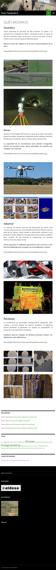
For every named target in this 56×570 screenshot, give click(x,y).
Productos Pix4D (6, 473)
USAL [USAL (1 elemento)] (43, 448)
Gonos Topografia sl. (9, 13)
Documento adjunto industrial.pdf (24, 424)
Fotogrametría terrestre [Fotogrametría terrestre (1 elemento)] (27, 446)
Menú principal (53, 13)
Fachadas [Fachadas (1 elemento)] (41, 442)
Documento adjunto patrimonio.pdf (25, 428)
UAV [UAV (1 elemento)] (40, 448)
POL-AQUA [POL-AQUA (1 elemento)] (28, 448)
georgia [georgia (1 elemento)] (46, 446)
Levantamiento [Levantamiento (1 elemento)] (12, 448)
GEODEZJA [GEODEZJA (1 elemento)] (41, 446)
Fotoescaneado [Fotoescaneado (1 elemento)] (48, 442)
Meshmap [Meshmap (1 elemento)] (19, 448)
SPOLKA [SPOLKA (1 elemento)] (37, 448)
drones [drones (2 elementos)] (30, 441)
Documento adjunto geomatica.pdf (25, 417)
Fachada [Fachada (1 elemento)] (37, 442)
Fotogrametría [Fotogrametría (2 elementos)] (10, 445)
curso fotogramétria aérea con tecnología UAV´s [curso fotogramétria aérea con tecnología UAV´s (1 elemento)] (13, 442)
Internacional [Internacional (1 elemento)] (4, 448)
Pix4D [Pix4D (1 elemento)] (23, 448)
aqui (45, 51)
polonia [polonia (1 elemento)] (33, 448)
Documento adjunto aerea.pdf (20, 420)
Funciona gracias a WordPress (9, 567)
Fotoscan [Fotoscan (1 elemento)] (35, 446)
